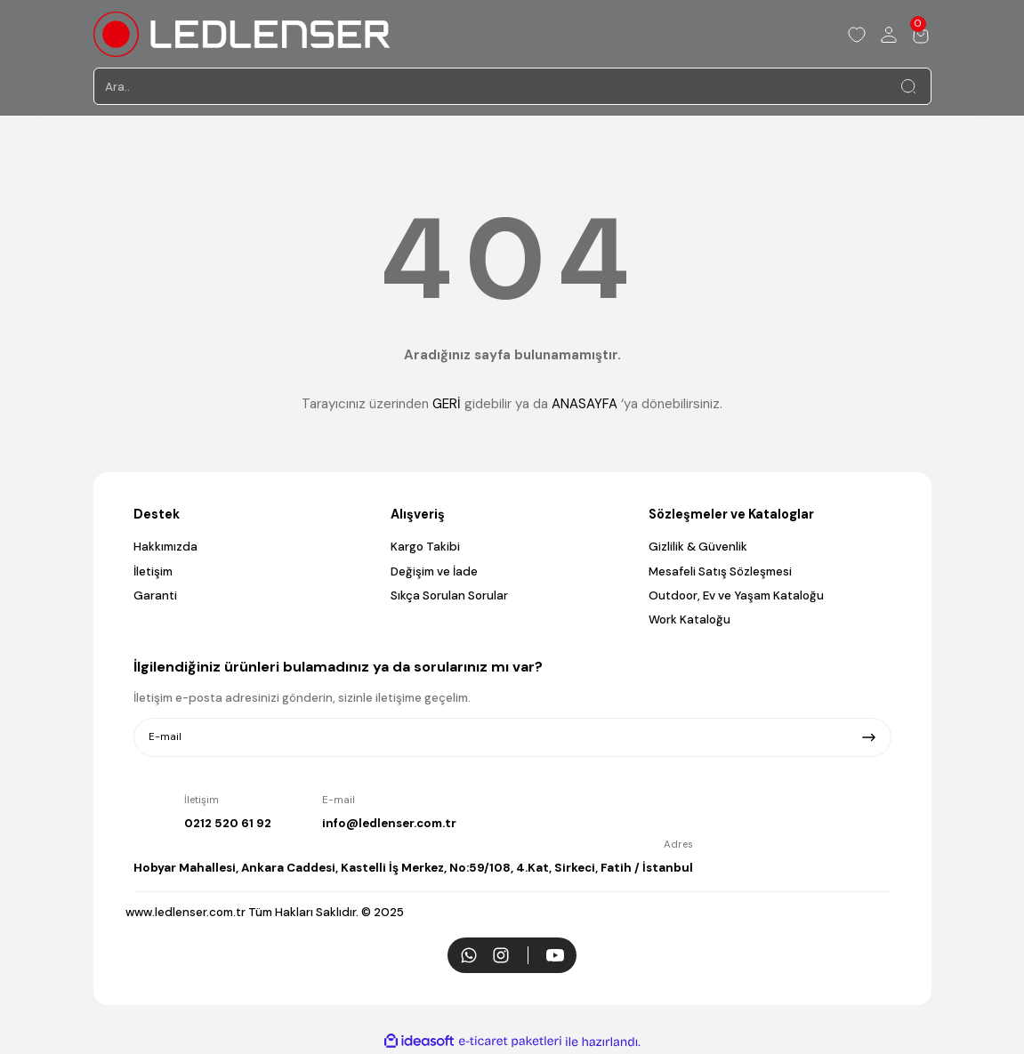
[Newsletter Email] (512, 737)
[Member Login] (888, 34)
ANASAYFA (584, 404)
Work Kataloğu (689, 619)
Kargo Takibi (425, 546)
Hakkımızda (165, 546)
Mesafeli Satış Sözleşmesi (720, 571)
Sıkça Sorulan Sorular (449, 595)
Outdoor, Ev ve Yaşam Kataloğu (736, 595)
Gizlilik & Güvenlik (698, 546)
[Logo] (242, 34)
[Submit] (868, 737)
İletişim (153, 571)
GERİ (446, 404)
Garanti (155, 595)
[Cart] (920, 34)
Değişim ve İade (434, 571)
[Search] (512, 86)
